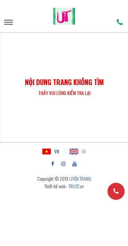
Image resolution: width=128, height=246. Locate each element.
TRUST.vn (76, 186)
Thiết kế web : (56, 186)
